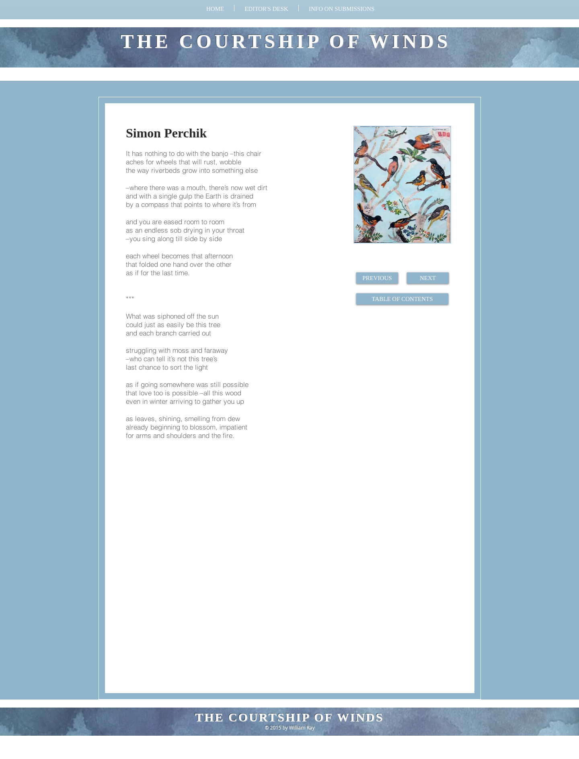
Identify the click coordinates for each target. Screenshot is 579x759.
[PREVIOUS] (377, 278)
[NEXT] (428, 278)
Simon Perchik (166, 133)
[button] (341, 8)
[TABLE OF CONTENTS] (402, 299)
